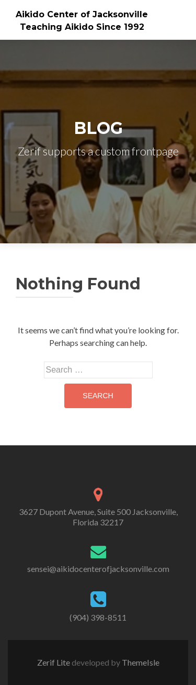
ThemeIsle (140, 662)
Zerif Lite (54, 662)
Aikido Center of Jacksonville (82, 14)
